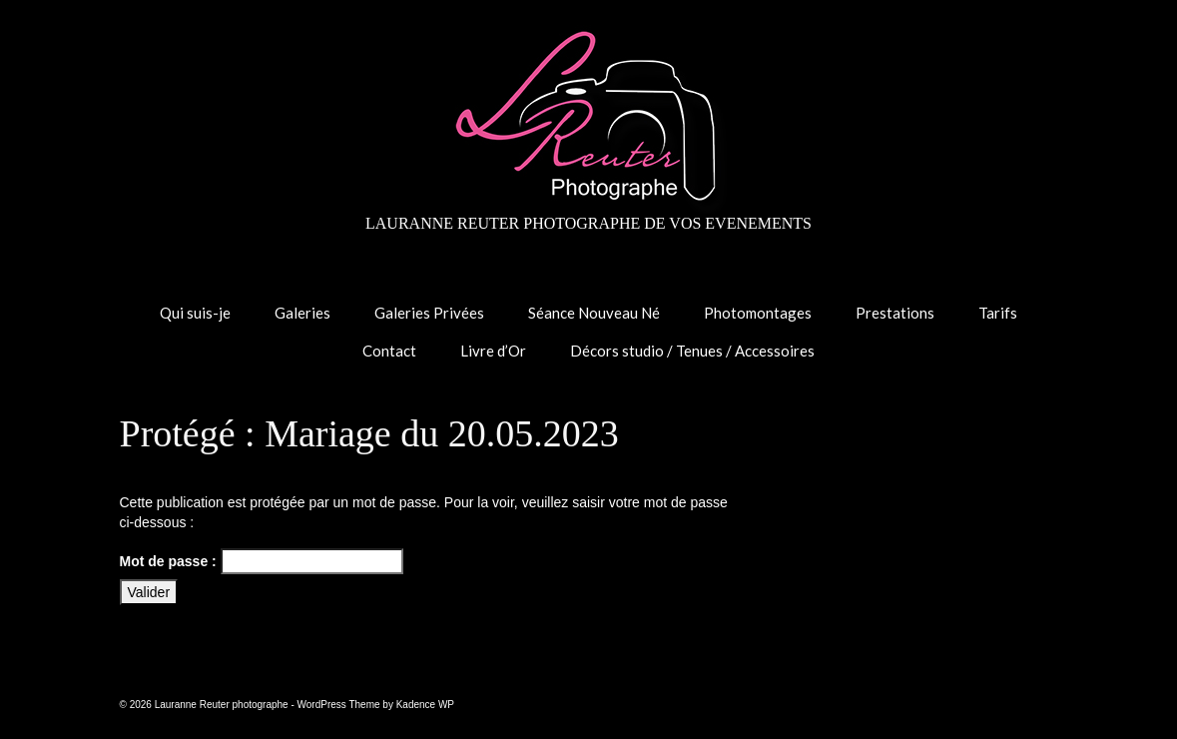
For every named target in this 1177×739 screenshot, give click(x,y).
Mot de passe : (261, 561)
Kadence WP (425, 704)
